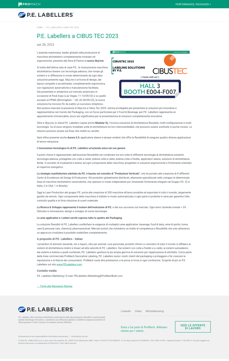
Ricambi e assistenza (114, 16)
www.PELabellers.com (69, 266)
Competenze (98, 16)
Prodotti (82, 16)
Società (138, 16)
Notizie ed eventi (151, 16)
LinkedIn (126, 313)
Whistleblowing (155, 313)
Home (40, 29)
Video (138, 313)
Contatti (178, 15)
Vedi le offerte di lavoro (192, 329)
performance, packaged (193, 4)
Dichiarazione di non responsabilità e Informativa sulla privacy (43, 338)
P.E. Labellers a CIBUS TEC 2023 (62, 29)
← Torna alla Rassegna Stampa (54, 288)
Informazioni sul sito (79, 338)
